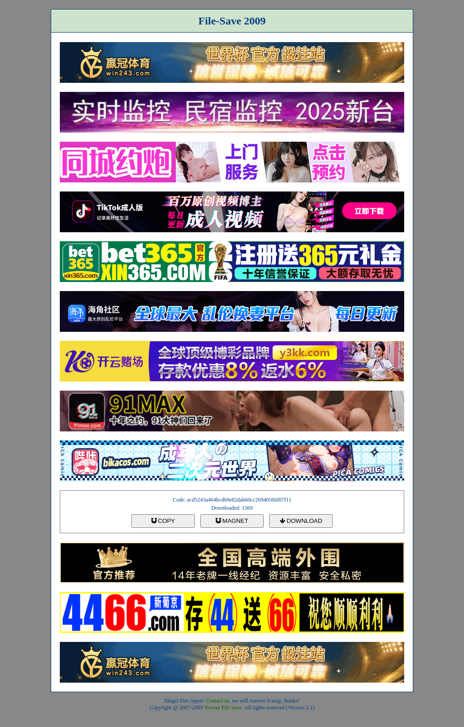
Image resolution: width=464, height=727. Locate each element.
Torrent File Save (223, 707)
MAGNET (232, 520)
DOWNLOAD (301, 520)
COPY (163, 520)
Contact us (217, 701)
